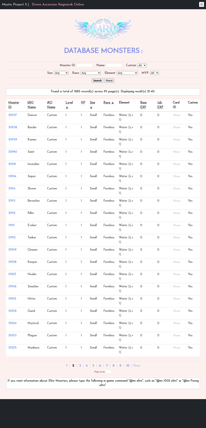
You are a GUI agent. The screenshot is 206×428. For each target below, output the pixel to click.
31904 (12, 176)
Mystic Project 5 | (43, 4)
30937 (12, 115)
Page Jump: (103, 372)
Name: (100, 65)
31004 (12, 323)
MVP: (145, 73)
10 (127, 365)
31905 (12, 298)
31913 (11, 200)
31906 (12, 286)
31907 (12, 274)
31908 (12, 262)
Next (137, 365)
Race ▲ (108, 102)
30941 (12, 164)
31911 (11, 225)
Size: (50, 73)
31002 (12, 311)
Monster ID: (67, 65)
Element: (110, 73)
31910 (12, 237)
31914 (11, 188)
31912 (11, 213)
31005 (12, 347)
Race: (76, 73)
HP (83, 102)
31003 (12, 335)
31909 (12, 249)
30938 (12, 127)
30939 (12, 139)
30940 (12, 152)
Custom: (131, 65)
